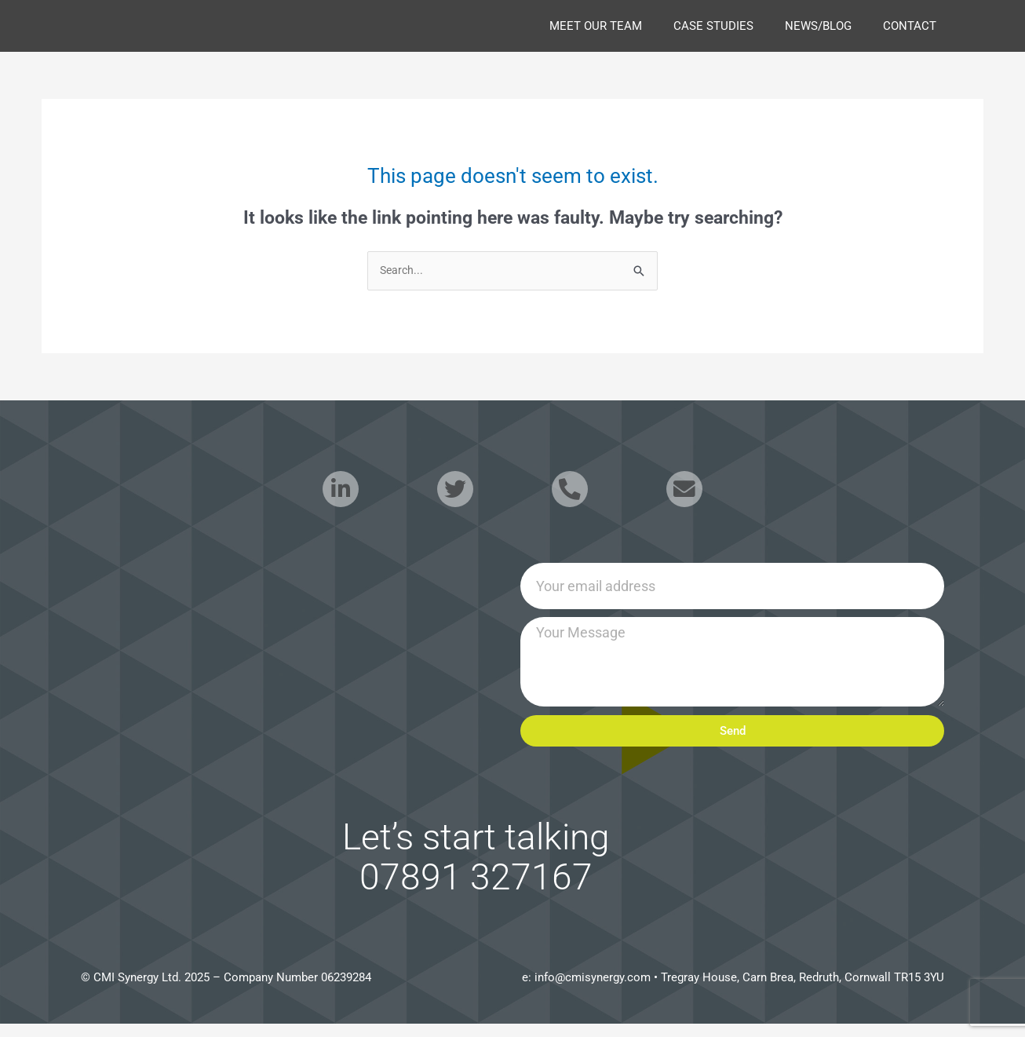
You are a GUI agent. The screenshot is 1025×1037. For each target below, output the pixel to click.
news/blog (818, 26)
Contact (909, 26)
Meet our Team (595, 26)
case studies (713, 26)
